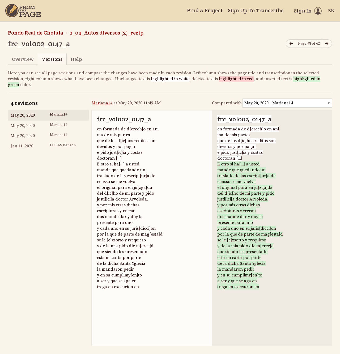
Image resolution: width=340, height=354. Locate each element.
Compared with (227, 103)
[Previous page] (291, 43)
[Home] (23, 10)
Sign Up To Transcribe (255, 10)
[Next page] (327, 43)
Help (76, 59)
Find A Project (205, 10)
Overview (22, 59)
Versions (52, 59)
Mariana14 (102, 103)
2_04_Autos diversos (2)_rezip (106, 32)
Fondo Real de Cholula (35, 32)
